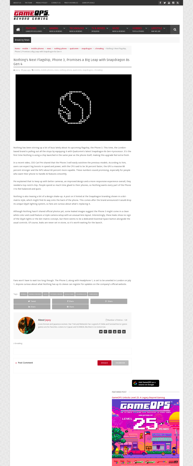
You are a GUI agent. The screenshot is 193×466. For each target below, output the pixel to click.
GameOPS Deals (88, 3)
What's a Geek (132, 408)
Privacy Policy (41, 3)
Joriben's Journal (133, 417)
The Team (28, 3)
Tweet (24, 307)
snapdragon (86, 48)
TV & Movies (98, 29)
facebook (111, 363)
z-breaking (99, 48)
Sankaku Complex (133, 411)
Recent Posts (155, 291)
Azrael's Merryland (134, 414)
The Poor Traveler (133, 405)
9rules (177, 461)
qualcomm (74, 48)
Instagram (171, 281)
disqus (96, 363)
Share (46, 307)
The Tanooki (131, 401)
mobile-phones (37, 48)
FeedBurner (142, 441)
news (49, 48)
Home (17, 48)
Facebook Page (147, 281)
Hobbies (138, 29)
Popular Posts (138, 291)
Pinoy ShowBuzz (71, 3)
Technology (76, 29)
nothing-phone (60, 48)
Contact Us (55, 3)
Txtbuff (129, 421)
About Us (17, 3)
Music (118, 29)
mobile (25, 48)
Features (34, 29)
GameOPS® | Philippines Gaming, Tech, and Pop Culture (57, 461)
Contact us (172, 387)
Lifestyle (156, 29)
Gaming (55, 29)
